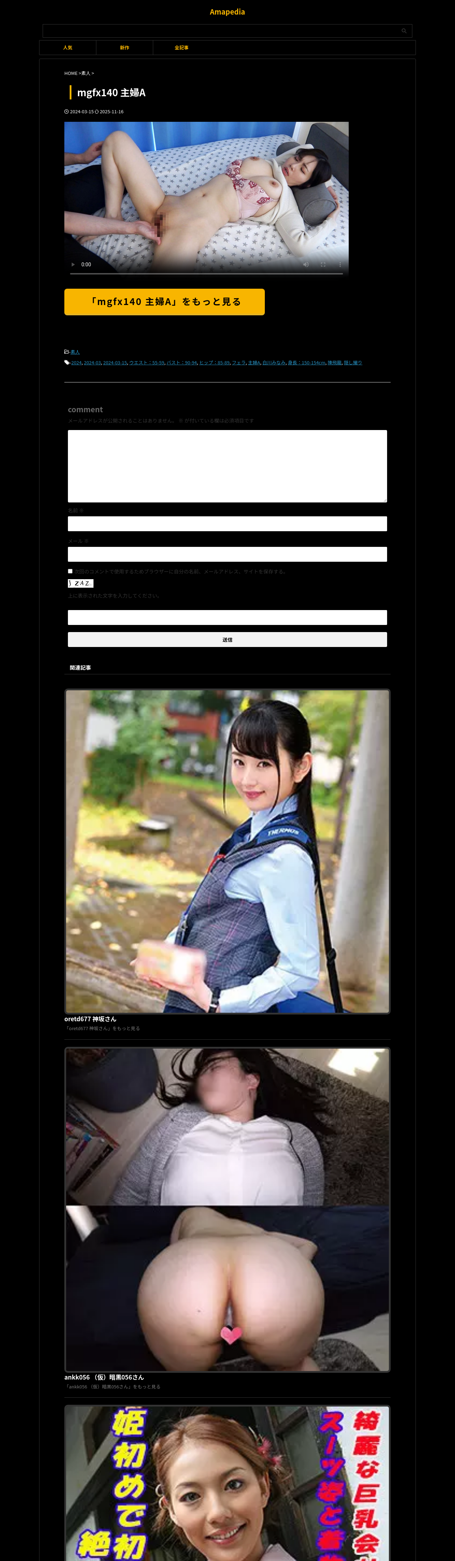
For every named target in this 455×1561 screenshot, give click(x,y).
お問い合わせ (265, 1320)
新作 (124, 47)
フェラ (239, 361)
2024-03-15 (115, 361)
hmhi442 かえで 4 (200, 1054)
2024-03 (92, 361)
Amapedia (227, 11)
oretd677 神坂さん (200, 691)
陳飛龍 (335, 361)
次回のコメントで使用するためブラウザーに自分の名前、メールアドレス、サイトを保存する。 (181, 569)
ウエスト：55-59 (146, 361)
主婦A (254, 361)
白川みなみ (273, 361)
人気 (67, 47)
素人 (75, 351)
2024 (76, 361)
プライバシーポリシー (223, 1320)
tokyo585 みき (195, 933)
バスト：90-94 (181, 361)
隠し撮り (353, 361)
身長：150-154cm (306, 361)
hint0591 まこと (198, 1175)
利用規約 (185, 1320)
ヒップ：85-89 (214, 361)
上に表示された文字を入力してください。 (115, 593)
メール (78, 538)
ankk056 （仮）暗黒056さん (213, 812)
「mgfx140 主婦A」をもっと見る (164, 301)
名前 (76, 508)
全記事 (181, 47)
